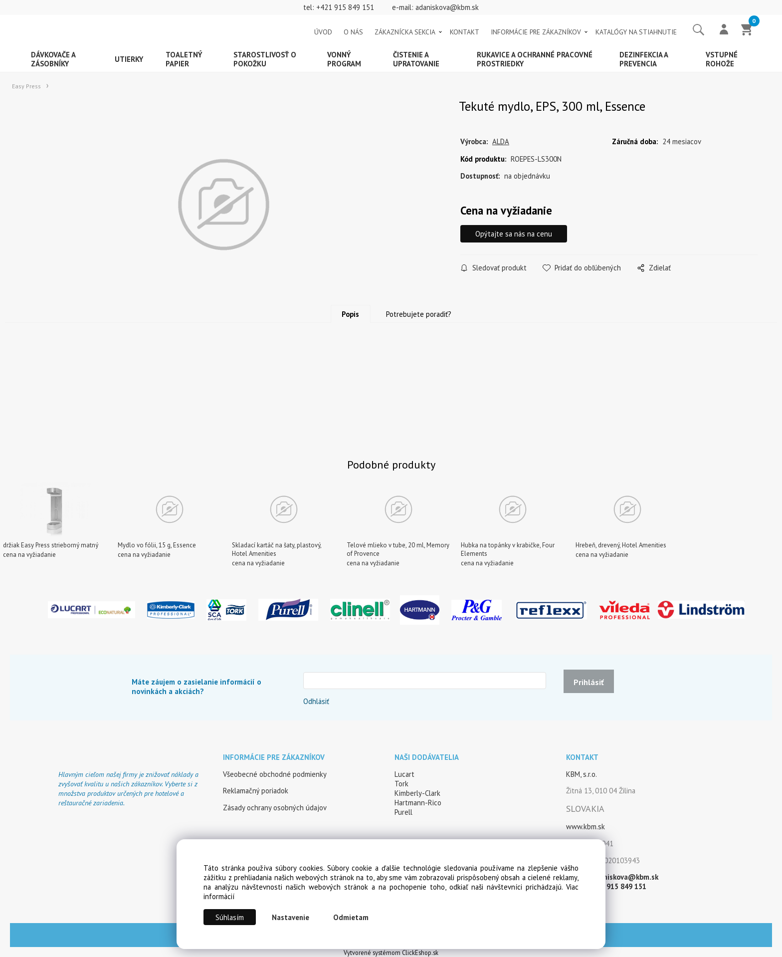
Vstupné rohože (722, 59)
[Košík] (747, 30)
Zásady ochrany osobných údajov (275, 807)
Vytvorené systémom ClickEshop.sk (391, 953)
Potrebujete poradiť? (418, 314)
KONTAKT (464, 31)
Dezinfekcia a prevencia (643, 59)
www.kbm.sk (585, 826)
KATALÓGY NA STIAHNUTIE (636, 31)
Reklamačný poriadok (255, 790)
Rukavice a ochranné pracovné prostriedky (534, 59)
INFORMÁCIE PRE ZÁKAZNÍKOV (536, 31)
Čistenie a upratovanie (416, 59)
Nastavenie (290, 917)
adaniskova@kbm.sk (447, 7)
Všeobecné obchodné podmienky (275, 774)
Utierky (129, 59)
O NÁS (353, 31)
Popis (350, 314)
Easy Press (26, 86)
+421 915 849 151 (345, 7)
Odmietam (351, 917)
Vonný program (344, 59)
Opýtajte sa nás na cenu (513, 234)
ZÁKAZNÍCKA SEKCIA (405, 31)
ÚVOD (323, 31)
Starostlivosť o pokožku (264, 59)
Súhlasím (229, 917)
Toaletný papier (184, 59)
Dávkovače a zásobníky (53, 59)
